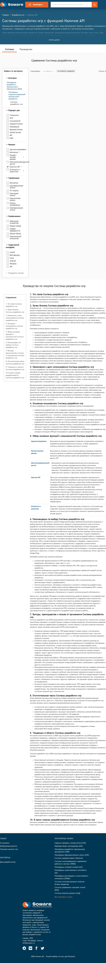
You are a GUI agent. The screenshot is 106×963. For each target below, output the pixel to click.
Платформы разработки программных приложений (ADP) (70, 850)
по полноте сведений (65, 71)
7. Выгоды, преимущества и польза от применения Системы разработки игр (15, 354)
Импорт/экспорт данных (13, 157)
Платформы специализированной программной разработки (17, 95)
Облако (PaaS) (15, 234)
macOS (12, 252)
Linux (12, 258)
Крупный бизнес (16, 129)
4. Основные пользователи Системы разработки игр (14, 326)
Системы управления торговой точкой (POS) (70, 888)
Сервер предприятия (15, 230)
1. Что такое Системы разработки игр (14, 305)
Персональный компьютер (15, 237)
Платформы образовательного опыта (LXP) (72, 855)
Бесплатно (14, 152)
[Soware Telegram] (24, 948)
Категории (35, 4)
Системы (9, 49)
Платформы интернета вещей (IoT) (69, 867)
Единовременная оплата (16, 187)
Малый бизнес (15, 132)
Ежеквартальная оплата (16, 209)
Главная (5, 15)
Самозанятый (15, 121)
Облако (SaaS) (15, 226)
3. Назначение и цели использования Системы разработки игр (15, 318)
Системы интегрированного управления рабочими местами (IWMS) (71, 862)
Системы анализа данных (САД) (67, 893)
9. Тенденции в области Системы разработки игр (15, 368)
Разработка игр (18, 15)
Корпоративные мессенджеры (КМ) (69, 846)
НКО (11, 138)
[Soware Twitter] (42, 948)
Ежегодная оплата (14, 194)
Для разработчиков (7, 862)
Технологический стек (9, 849)
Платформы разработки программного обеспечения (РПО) (14, 85)
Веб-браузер (15, 255)
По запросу (14, 190)
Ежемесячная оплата (15, 199)
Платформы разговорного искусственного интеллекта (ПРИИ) (71, 877)
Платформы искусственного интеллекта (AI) (71, 871)
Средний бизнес (16, 124)
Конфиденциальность (8, 846)
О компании (5, 843)
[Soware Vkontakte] (30, 948)
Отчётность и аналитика (15, 171)
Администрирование (16, 149)
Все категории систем (63, 897)
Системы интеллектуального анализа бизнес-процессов (69, 883)
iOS (11, 267)
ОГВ (11, 118)
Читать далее (54, 40)
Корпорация (14, 127)
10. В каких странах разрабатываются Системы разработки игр (15, 375)
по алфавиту (48, 71)
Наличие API (15, 167)
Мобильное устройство (14, 222)
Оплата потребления (15, 204)
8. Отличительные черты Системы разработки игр (15, 362)
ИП (11, 135)
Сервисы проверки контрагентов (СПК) (70, 843)
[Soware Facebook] (36, 948)
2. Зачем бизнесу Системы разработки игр (15, 311)
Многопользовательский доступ (16, 163)
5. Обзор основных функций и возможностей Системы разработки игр (15, 335)
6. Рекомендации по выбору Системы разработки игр (13, 345)
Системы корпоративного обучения (69, 858)
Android (13, 261)
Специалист (14, 115)
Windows (13, 264)
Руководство (26, 49)
